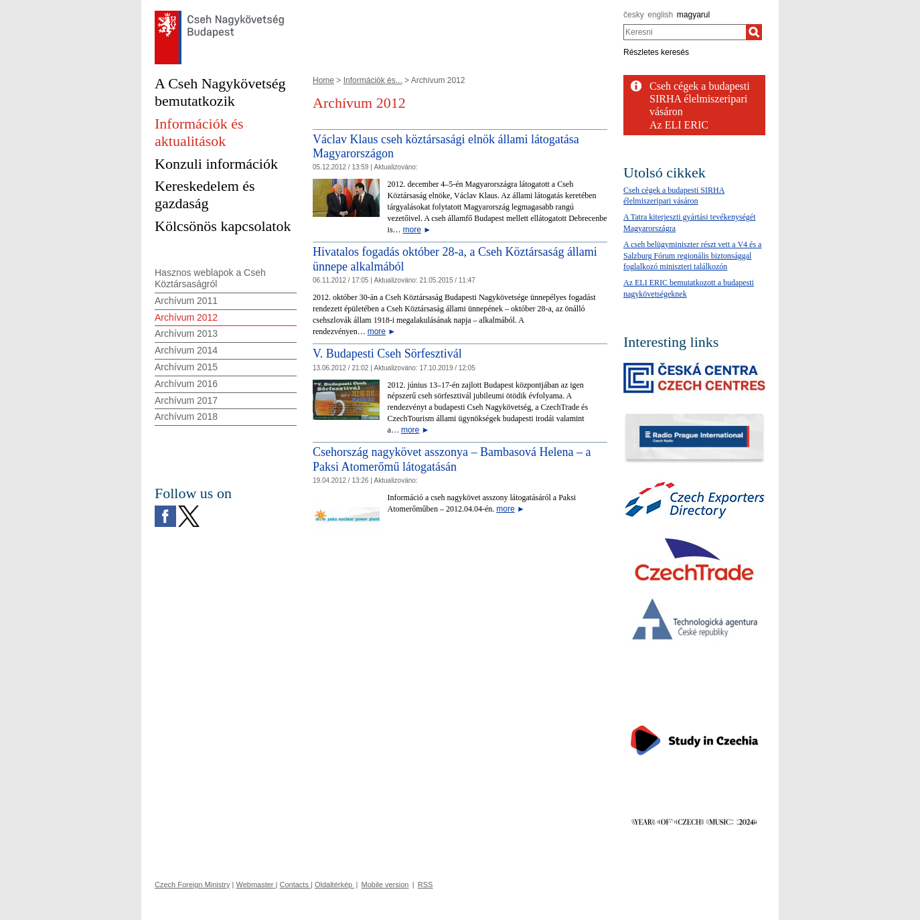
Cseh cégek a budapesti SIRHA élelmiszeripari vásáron (699, 98)
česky (633, 14)
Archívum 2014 (186, 350)
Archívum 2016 (186, 383)
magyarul (693, 14)
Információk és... (372, 80)
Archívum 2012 (186, 317)
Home (323, 80)
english (660, 14)
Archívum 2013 (186, 333)
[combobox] (684, 32)
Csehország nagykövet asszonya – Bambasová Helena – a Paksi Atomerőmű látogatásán (452, 459)
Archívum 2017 (186, 400)
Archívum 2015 (186, 367)
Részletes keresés (656, 52)
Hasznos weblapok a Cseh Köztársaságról (210, 278)
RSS (425, 884)
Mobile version (385, 884)
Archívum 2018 (186, 416)
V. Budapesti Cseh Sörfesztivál (387, 353)
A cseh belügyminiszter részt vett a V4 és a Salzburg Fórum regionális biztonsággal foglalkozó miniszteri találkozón (692, 256)
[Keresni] (754, 32)
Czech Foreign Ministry (192, 884)
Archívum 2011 (186, 300)
